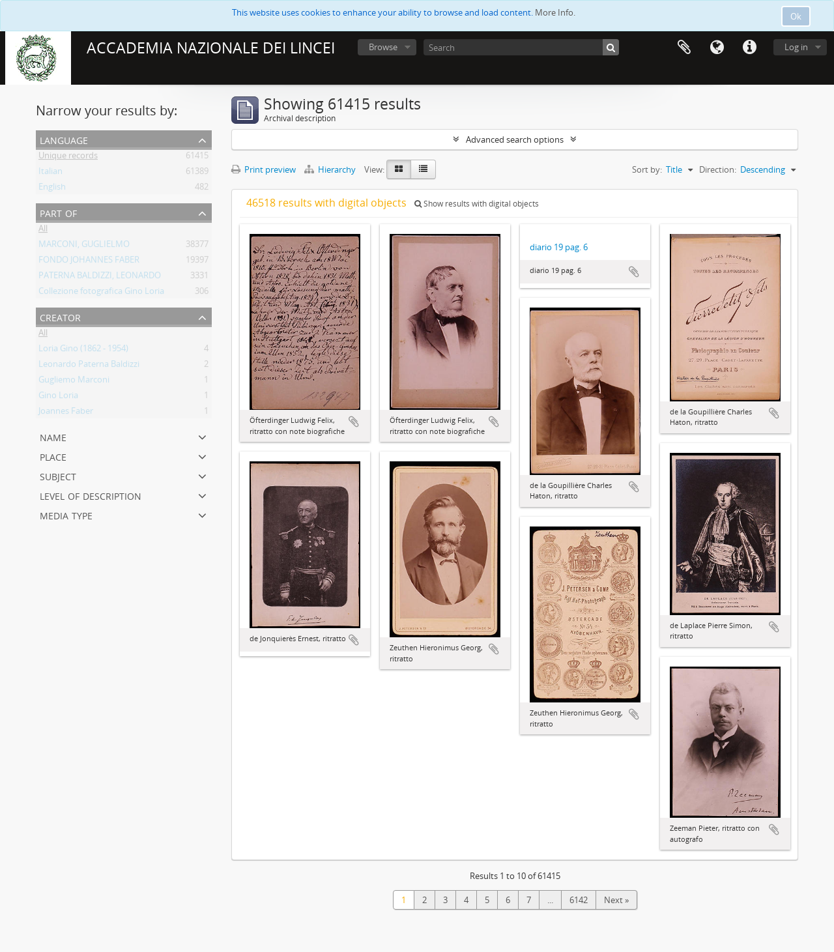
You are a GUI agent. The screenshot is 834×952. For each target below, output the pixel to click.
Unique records (68, 158)
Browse (383, 47)
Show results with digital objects (476, 203)
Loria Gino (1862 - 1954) (83, 350)
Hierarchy (331, 169)
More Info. (555, 12)
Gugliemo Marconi (73, 382)
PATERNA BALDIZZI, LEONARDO (99, 277)
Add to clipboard (353, 421)
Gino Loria (58, 397)
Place (53, 456)
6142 (578, 900)
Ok (795, 16)
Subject (58, 475)
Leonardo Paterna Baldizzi (88, 366)
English (52, 189)
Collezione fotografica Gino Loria (101, 293)
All (43, 231)
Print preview (263, 169)
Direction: (717, 169)
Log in (796, 47)
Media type (66, 514)
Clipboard (684, 47)
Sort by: (647, 169)
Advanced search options (515, 139)
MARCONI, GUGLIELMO (84, 246)
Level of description (90, 495)
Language (716, 47)
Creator (60, 316)
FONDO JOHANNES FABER (88, 262)
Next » (616, 900)
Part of (58, 212)
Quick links (749, 47)
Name (53, 436)
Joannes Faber (65, 413)
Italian (50, 173)
